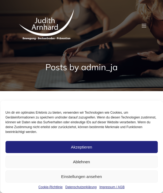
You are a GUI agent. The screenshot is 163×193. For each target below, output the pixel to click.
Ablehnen (81, 161)
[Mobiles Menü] (144, 25)
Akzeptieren (81, 147)
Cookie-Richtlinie (50, 187)
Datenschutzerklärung (81, 187)
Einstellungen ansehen (81, 176)
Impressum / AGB (112, 187)
